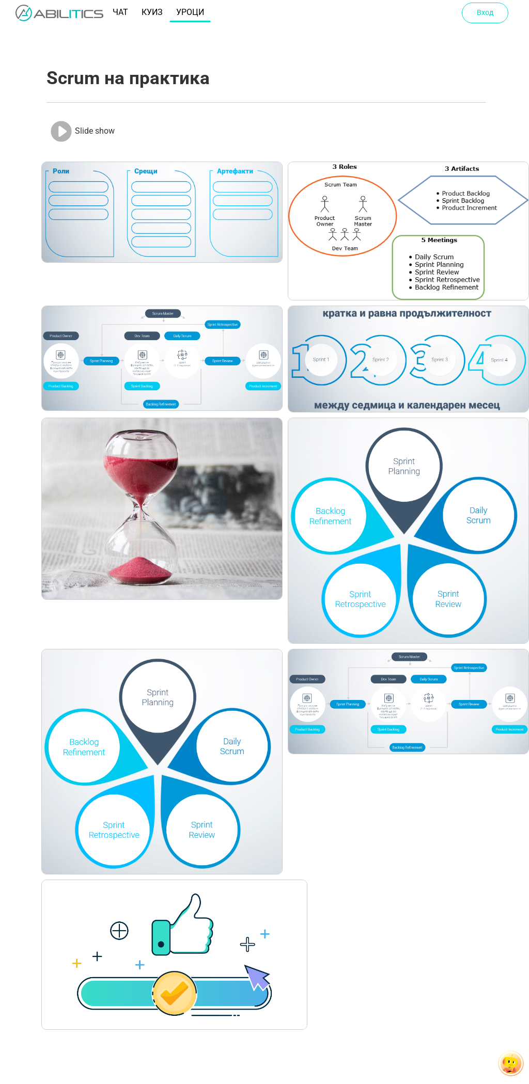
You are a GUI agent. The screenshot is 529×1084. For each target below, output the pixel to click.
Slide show (82, 131)
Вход (485, 12)
